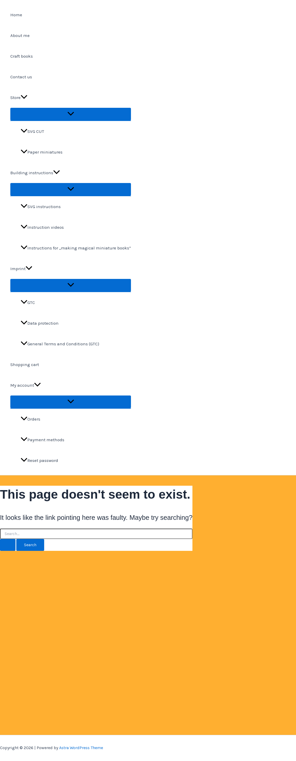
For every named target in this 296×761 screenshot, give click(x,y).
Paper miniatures (42, 152)
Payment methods (42, 439)
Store (18, 97)
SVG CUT (32, 131)
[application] (24, 97)
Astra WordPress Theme (81, 747)
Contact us (21, 76)
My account (25, 385)
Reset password (39, 460)
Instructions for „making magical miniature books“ (76, 247)
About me (20, 35)
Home (16, 14)
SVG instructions (41, 206)
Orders (30, 419)
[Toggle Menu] (70, 114)
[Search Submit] (7, 545)
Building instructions (35, 172)
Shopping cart (24, 364)
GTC (28, 302)
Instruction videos (42, 227)
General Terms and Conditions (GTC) (60, 343)
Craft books (21, 56)
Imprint (21, 268)
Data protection (40, 323)
